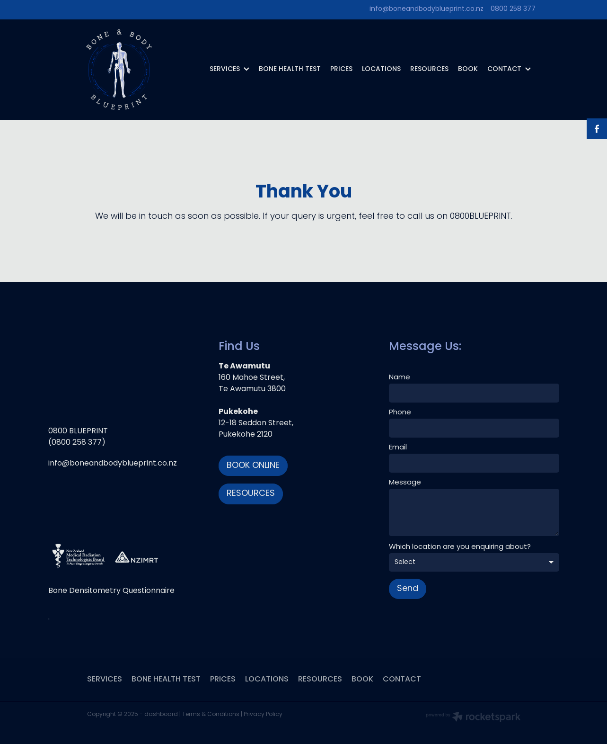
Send (407, 589)
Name (399, 377)
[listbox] (474, 562)
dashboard (161, 714)
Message (405, 482)
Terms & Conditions (210, 714)
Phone (400, 412)
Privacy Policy (263, 714)
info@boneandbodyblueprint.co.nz (426, 9)
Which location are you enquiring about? (460, 547)
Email (398, 447)
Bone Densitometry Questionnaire (111, 591)
